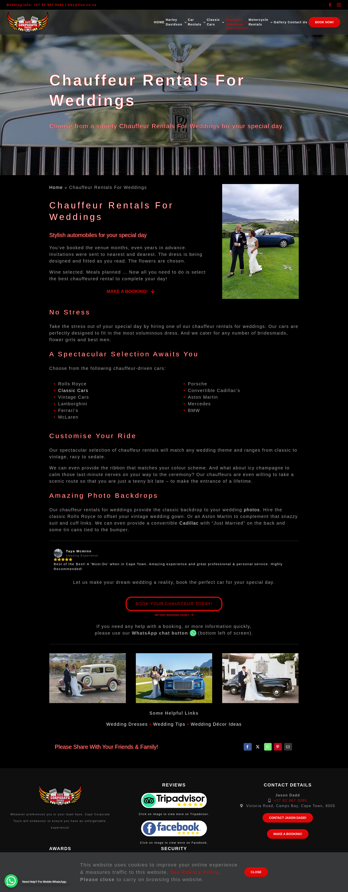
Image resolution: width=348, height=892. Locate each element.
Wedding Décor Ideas (216, 724)
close (256, 872)
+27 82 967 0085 (49, 5)
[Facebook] (248, 747)
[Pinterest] (278, 747)
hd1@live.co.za (82, 5)
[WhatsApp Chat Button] (11, 881)
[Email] (288, 747)
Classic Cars (73, 390)
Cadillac (189, 523)
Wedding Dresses (127, 724)
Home (56, 187)
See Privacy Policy (194, 872)
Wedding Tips (169, 724)
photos (252, 509)
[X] (258, 747)
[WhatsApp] (268, 747)
